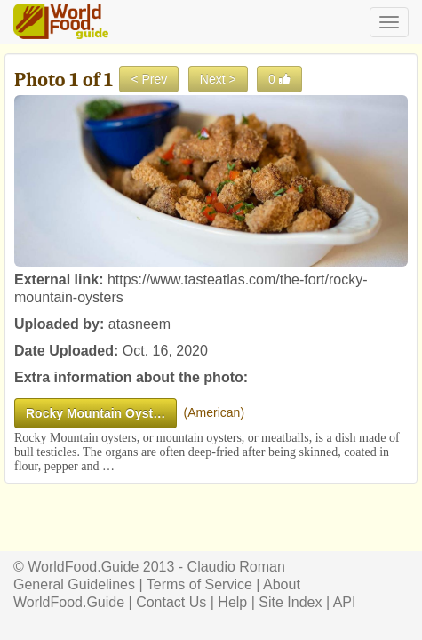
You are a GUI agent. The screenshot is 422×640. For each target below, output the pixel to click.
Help (232, 602)
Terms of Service (199, 584)
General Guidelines (74, 584)
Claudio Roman (236, 566)
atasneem (139, 324)
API (344, 602)
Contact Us (171, 602)
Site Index (290, 602)
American (213, 412)
